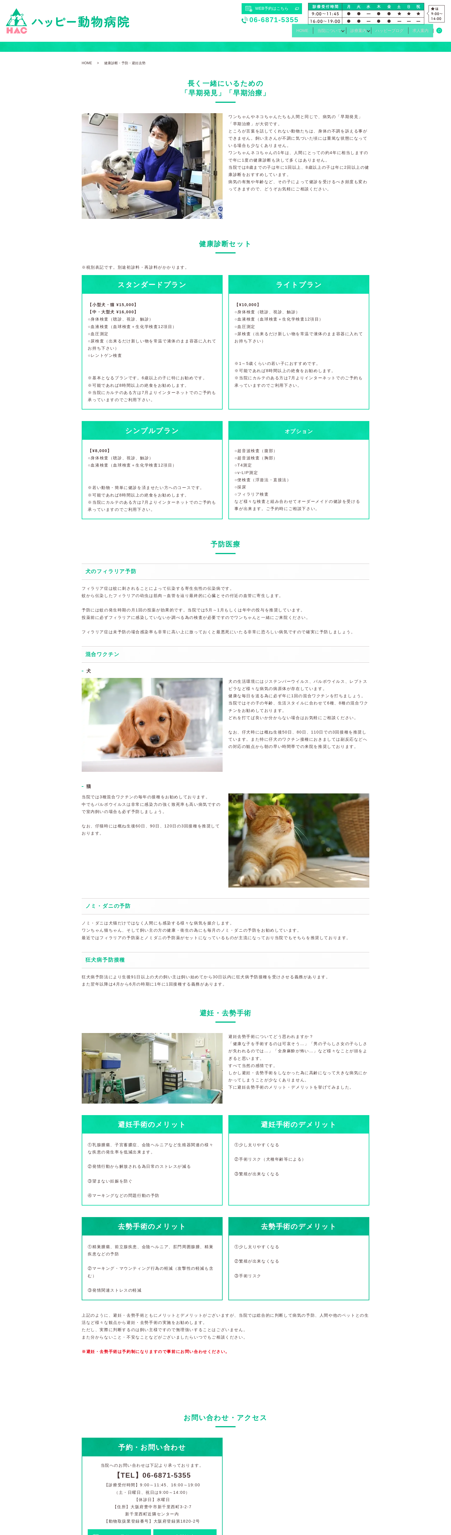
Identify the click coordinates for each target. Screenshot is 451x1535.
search (439, 33)
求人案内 (419, 32)
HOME (288, 32)
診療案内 (351, 32)
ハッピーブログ (385, 32)
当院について (318, 32)
